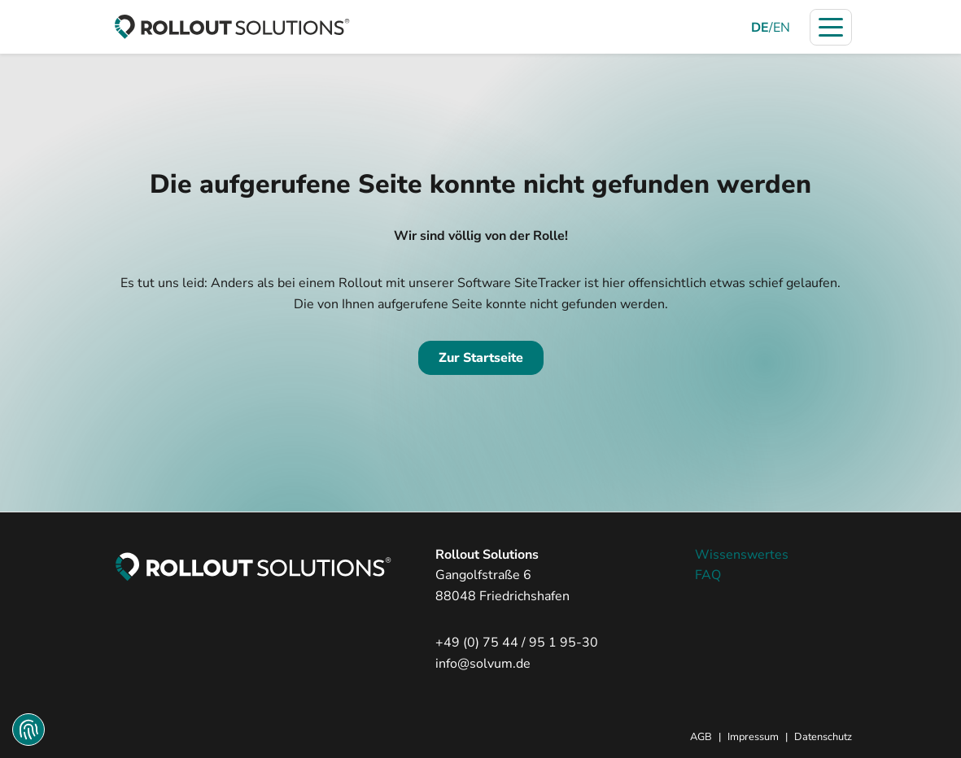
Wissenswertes (741, 555)
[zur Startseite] (232, 27)
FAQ (708, 575)
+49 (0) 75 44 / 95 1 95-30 (516, 642)
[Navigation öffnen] (831, 27)
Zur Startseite (481, 358)
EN (781, 28)
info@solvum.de (483, 664)
